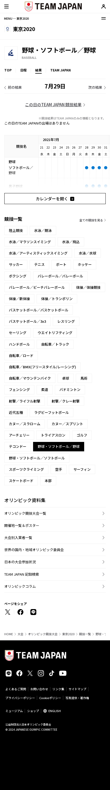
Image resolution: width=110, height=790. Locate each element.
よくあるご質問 (15, 689)
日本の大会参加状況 (20, 561)
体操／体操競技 (88, 287)
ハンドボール (19, 344)
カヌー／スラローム (24, 423)
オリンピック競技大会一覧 (25, 513)
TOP (8, 70)
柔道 (44, 389)
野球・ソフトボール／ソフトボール (37, 458)
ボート (61, 264)
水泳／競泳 (43, 230)
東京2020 (68, 634)
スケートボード (21, 480)
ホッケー (85, 264)
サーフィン (82, 469)
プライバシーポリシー (20, 698)
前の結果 (15, 87)
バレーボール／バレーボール (60, 276)
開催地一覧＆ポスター (21, 525)
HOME (8, 634)
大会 (20, 634)
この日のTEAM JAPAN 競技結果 (53, 104)
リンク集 (58, 689)
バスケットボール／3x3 (27, 321)
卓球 (65, 378)
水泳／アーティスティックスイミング (38, 253)
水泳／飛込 (71, 241)
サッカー (16, 264)
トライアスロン (53, 435)
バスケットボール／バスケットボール (38, 309)
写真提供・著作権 (77, 698)
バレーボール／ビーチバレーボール (37, 287)
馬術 (83, 378)
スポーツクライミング (26, 469)
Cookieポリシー (50, 698)
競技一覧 (85, 634)
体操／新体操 (19, 298)
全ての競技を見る (91, 220)
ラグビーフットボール (51, 412)
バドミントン (69, 389)
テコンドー (17, 446)
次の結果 (95, 87)
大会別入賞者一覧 (18, 537)
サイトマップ (77, 689)
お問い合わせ (39, 689)
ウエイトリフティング (55, 332)
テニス (39, 264)
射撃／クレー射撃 (66, 401)
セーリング (17, 332)
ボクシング (17, 276)
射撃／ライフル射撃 (24, 401)
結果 (38, 70)
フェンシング (19, 389)
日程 (23, 70)
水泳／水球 (87, 253)
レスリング (66, 321)
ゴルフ (82, 435)
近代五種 (16, 412)
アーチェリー (19, 435)
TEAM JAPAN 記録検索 (21, 574)
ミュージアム (14, 711)
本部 (48, 480)
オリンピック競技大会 (43, 634)
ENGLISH (54, 711)
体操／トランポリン (57, 298)
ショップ (33, 711)
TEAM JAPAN (60, 70)
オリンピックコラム (20, 586)
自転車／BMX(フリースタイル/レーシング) (42, 366)
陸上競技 (16, 230)
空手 (58, 469)
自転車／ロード (21, 355)
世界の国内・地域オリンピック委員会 (34, 549)
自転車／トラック (55, 344)
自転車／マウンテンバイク (30, 378)
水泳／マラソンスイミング (30, 241)
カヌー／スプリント (67, 423)
